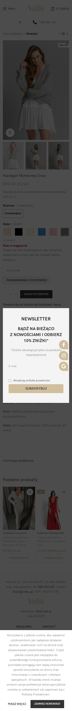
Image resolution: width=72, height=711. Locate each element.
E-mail (13, 366)
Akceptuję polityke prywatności (31, 380)
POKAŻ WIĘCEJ (17, 704)
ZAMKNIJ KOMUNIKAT (47, 703)
